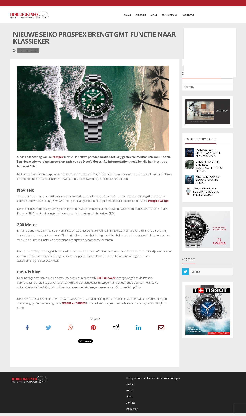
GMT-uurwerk (106, 278)
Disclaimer (132, 408)
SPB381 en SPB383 (74, 303)
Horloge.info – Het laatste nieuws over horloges (153, 378)
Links (129, 396)
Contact (130, 402)
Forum (129, 390)
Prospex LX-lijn (158, 201)
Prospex (57, 157)
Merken (130, 384)
